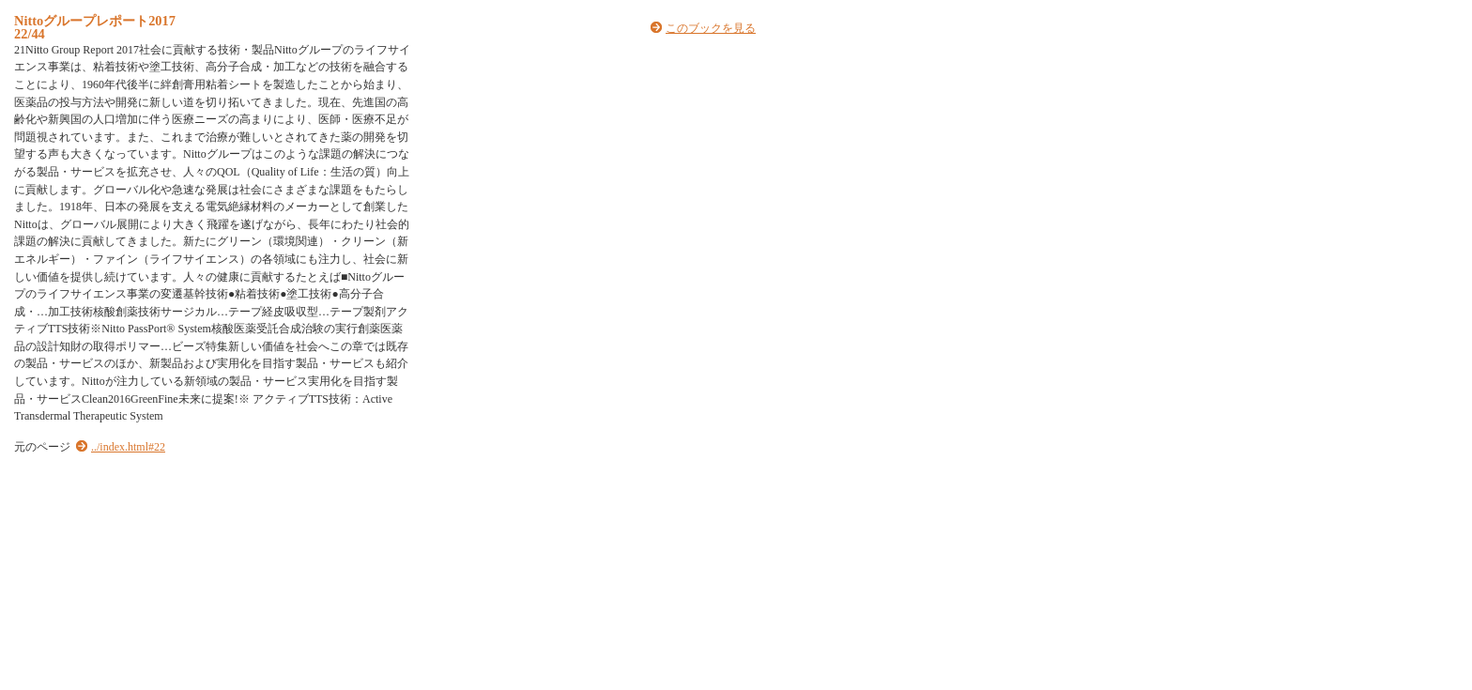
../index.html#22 (128, 446)
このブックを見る (711, 28)
